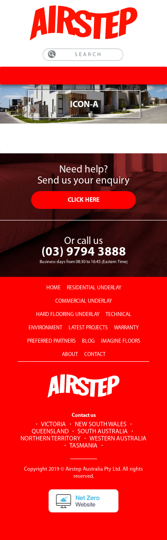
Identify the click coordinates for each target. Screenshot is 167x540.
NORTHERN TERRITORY (50, 439)
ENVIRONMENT (45, 328)
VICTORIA (53, 424)
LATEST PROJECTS (88, 328)
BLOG (88, 341)
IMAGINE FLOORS (120, 341)
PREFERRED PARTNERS (51, 341)
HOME (53, 288)
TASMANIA (83, 446)
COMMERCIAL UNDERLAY (83, 301)
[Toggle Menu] (157, 75)
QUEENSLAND (50, 431)
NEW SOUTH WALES (100, 424)
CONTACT (95, 354)
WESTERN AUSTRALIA (118, 439)
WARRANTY (126, 328)
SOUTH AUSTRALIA (102, 431)
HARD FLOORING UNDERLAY (67, 314)
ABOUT (70, 354)
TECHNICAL (118, 314)
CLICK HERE (83, 200)
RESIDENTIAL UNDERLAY (94, 288)
